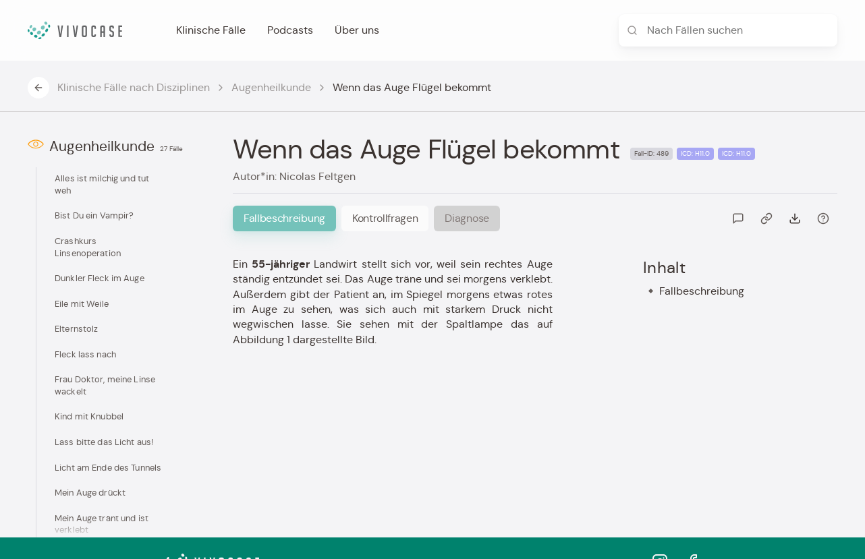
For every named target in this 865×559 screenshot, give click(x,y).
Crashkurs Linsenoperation (88, 247)
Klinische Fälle (211, 30)
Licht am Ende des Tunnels (108, 467)
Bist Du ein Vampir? (94, 215)
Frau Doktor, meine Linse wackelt (105, 385)
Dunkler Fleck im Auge (99, 278)
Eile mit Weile (82, 304)
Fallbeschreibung (701, 291)
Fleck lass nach (85, 354)
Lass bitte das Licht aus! (104, 442)
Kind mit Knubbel (89, 416)
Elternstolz (76, 328)
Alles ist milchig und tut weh (102, 184)
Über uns (357, 30)
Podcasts (290, 30)
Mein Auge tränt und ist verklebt (101, 524)
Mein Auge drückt (90, 492)
